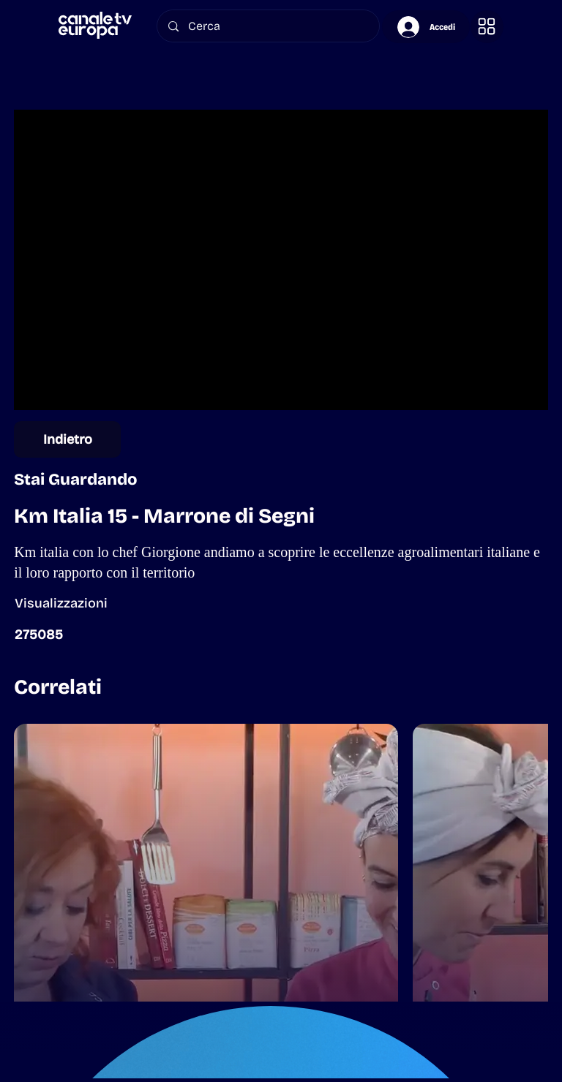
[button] (487, 26)
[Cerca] (268, 26)
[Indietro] (67, 439)
